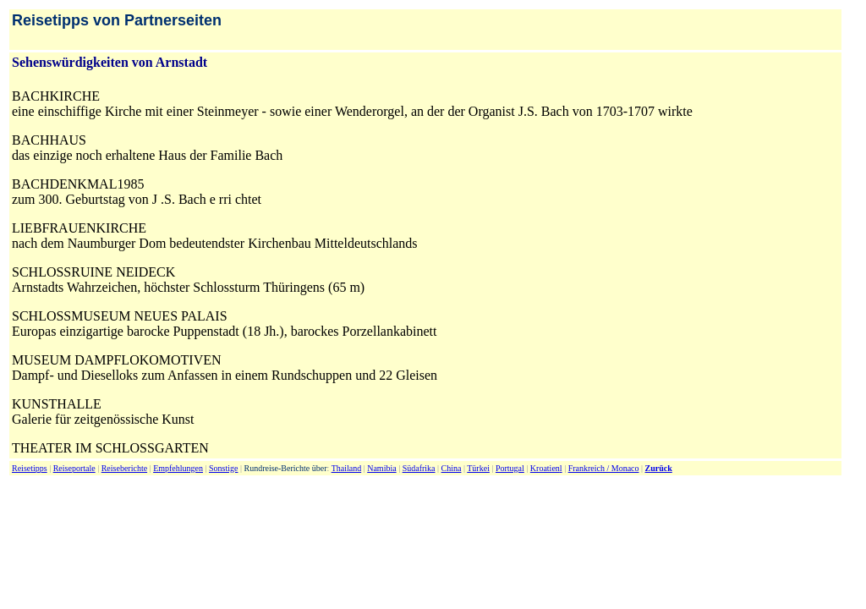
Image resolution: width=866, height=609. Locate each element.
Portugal (510, 468)
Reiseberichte (124, 468)
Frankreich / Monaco (603, 468)
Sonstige (223, 468)
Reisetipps (29, 468)
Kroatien (545, 468)
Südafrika (419, 468)
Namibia (381, 468)
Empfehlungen (178, 468)
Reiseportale (74, 468)
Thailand (347, 468)
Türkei (478, 468)
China (451, 468)
